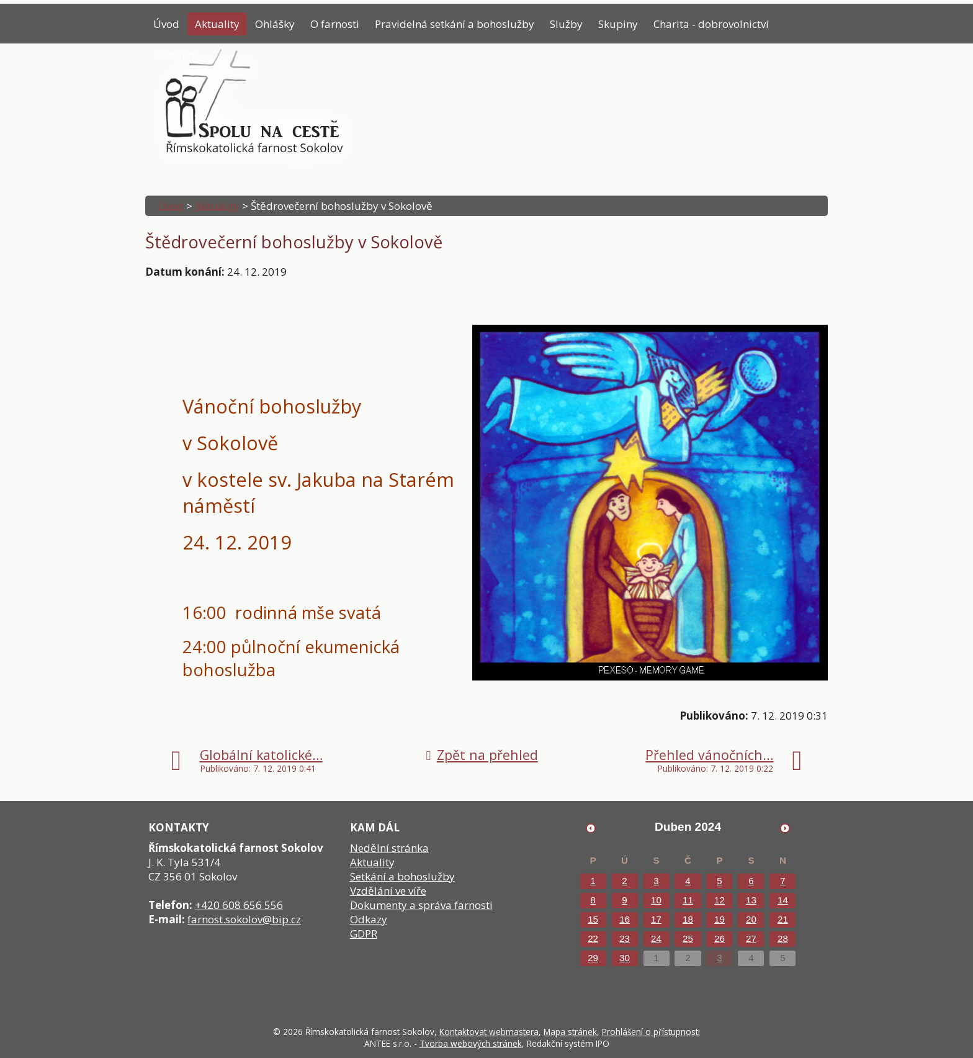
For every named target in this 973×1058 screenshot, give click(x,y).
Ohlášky (275, 24)
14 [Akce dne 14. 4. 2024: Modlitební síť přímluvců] (783, 900)
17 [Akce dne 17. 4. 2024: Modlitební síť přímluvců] (656, 919)
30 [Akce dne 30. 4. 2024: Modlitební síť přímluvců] (624, 957)
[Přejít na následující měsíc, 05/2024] (785, 827)
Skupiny (618, 24)
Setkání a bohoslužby (402, 876)
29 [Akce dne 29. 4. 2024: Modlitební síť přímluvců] (593, 957)
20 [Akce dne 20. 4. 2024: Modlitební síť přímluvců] (751, 919)
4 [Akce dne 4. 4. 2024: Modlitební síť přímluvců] (687, 880)
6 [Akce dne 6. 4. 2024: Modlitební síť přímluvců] (750, 880)
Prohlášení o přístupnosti (651, 1032)
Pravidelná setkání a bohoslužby (454, 24)
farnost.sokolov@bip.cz (244, 919)
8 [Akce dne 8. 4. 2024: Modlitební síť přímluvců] (592, 900)
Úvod (166, 24)
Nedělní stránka (389, 848)
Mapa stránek (570, 1032)
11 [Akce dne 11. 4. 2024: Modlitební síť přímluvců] (688, 900)
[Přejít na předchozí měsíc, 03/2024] (590, 827)
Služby (566, 24)
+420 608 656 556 (239, 905)
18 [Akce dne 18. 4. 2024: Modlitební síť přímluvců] (688, 919)
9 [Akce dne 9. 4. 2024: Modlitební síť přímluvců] (624, 900)
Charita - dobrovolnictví (711, 24)
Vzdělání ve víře (388, 891)
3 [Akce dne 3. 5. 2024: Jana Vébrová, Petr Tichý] (719, 957)
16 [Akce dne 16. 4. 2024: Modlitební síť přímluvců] (624, 919)
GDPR (363, 933)
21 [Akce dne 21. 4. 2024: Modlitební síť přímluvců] (783, 919)
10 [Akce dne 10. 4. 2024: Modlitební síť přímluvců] (656, 900)
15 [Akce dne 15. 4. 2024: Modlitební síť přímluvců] (593, 919)
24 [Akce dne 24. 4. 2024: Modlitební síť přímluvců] (656, 938)
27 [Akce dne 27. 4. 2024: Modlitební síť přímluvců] (751, 938)
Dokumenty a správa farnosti (421, 905)
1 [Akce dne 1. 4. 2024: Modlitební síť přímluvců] (592, 880)
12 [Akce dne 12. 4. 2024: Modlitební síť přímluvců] (719, 900)
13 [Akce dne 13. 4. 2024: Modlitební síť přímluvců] (751, 900)
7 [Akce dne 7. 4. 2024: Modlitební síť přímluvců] (782, 880)
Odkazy (368, 919)
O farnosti (334, 24)
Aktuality (217, 24)
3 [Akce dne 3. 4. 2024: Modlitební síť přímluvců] (655, 880)
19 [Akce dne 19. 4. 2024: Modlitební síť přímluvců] (719, 919)
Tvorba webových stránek (470, 1043)
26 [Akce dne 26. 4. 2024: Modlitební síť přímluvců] (719, 938)
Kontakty (175, 55)
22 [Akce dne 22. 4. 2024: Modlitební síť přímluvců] (593, 938)
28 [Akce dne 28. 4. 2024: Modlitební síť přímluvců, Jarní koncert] (783, 938)
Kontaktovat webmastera (489, 1032)
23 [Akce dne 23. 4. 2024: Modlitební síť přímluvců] (624, 938)
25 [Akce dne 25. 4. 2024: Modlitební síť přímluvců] (688, 938)
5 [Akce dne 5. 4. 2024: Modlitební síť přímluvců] (719, 880)
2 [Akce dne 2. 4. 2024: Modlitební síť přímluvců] (624, 880)
